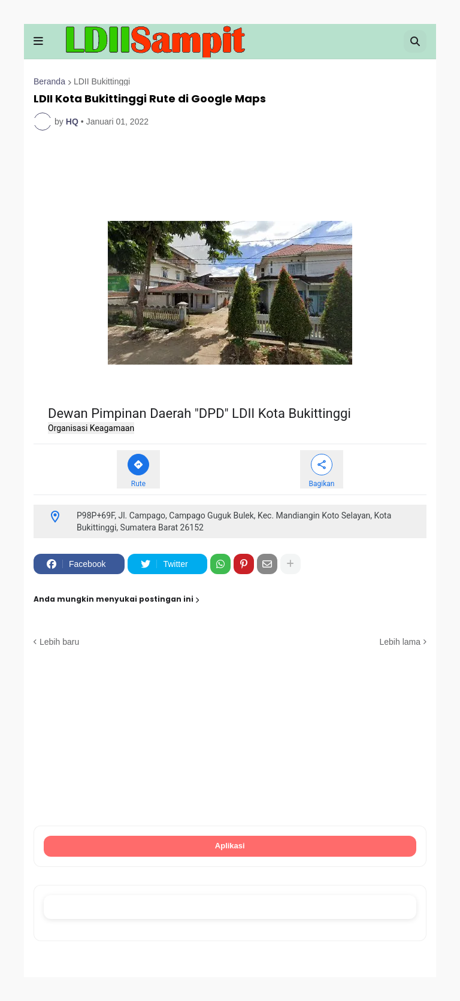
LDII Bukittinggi (102, 81)
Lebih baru (59, 642)
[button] (38, 41)
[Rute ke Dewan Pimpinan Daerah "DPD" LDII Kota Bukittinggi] (138, 470)
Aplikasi (230, 845)
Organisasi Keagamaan (91, 428)
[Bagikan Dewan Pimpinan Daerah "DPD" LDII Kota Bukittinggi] (321, 470)
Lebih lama (400, 642)
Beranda (49, 81)
